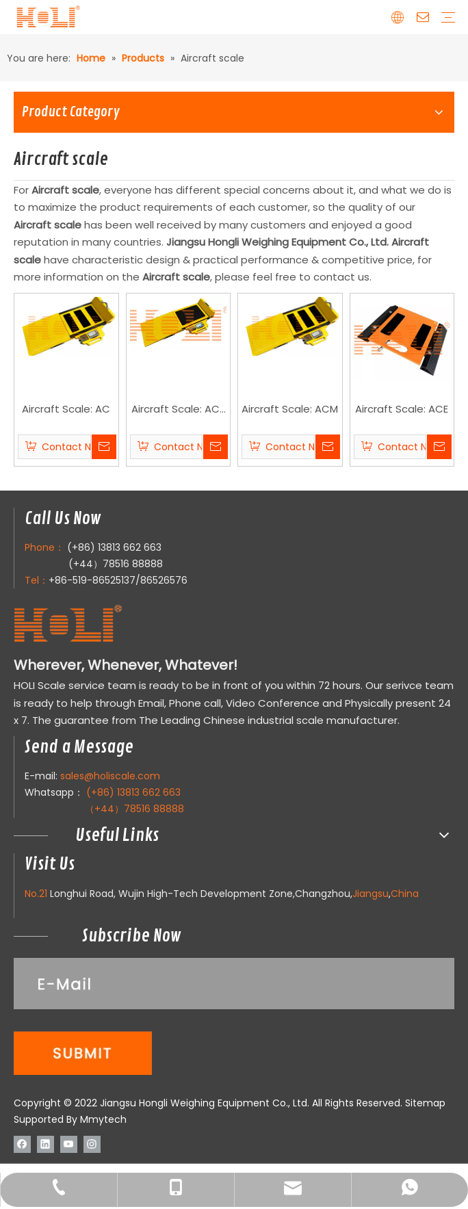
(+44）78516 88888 (115, 564)
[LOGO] (95, 624)
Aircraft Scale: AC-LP (178, 410)
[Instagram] (92, 1143)
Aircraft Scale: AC (66, 409)
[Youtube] (68, 1143)
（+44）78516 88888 (134, 809)
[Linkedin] (45, 1143)
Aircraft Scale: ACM (290, 409)
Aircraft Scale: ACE (401, 409)
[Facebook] (22, 1143)
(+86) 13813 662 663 (114, 547)
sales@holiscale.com (110, 776)
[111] (234, 1016)
